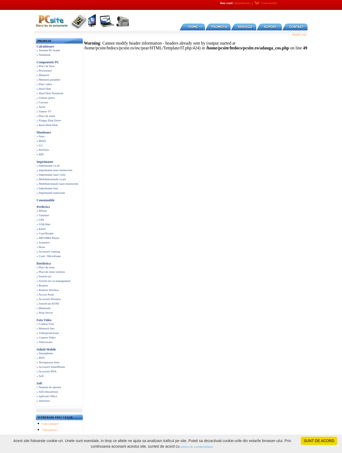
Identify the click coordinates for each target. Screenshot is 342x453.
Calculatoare (45, 46)
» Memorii (43, 75)
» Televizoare (44, 342)
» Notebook (43, 54)
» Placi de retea (46, 267)
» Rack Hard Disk (47, 125)
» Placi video (44, 84)
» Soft (40, 375)
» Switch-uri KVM (48, 303)
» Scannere (43, 242)
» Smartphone (45, 353)
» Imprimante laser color (51, 174)
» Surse (41, 106)
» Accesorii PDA (47, 371)
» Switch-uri (44, 276)
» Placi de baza (45, 66)
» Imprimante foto (47, 188)
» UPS (40, 219)
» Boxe (41, 247)
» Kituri (41, 228)
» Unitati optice (46, 97)
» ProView (43, 149)
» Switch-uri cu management (54, 280)
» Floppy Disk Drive (49, 120)
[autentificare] (242, 3)
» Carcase (42, 102)
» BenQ (41, 140)
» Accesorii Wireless (49, 299)
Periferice (43, 207)
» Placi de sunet (46, 115)
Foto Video (44, 320)
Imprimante (45, 162)
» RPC (40, 154)
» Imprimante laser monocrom (54, 170)
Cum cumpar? (50, 423)
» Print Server (45, 312)
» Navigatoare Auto (48, 362)
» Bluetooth (43, 308)
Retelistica (44, 263)
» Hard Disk (44, 88)
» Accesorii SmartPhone (51, 366)
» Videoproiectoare (48, 332)
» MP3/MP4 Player (48, 237)
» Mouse (42, 210)
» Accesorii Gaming (48, 251)
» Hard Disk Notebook (50, 93)
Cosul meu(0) (269, 3)
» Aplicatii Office (47, 396)
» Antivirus (43, 400)
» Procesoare (44, 70)
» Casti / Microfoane (49, 256)
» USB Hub (43, 224)
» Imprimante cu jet (48, 165)
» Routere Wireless (48, 290)
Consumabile (46, 200)
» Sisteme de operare (49, 387)
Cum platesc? (50, 429)
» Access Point (45, 294)
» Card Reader (45, 233)
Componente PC (48, 62)
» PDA (41, 357)
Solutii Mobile (46, 349)
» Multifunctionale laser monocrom (57, 183)
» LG (40, 145)
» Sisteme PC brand (48, 50)
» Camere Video (46, 337)
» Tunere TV (44, 111)
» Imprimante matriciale (51, 192)
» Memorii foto (46, 328)
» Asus (41, 136)
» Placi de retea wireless (51, 271)
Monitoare (44, 132)
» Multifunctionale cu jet (51, 179)
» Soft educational (47, 391)
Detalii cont (299, 34)
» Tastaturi (43, 215)
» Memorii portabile (48, 79)
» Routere (42, 285)
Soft (39, 383)
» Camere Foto (45, 323)
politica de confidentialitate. (197, 446)
